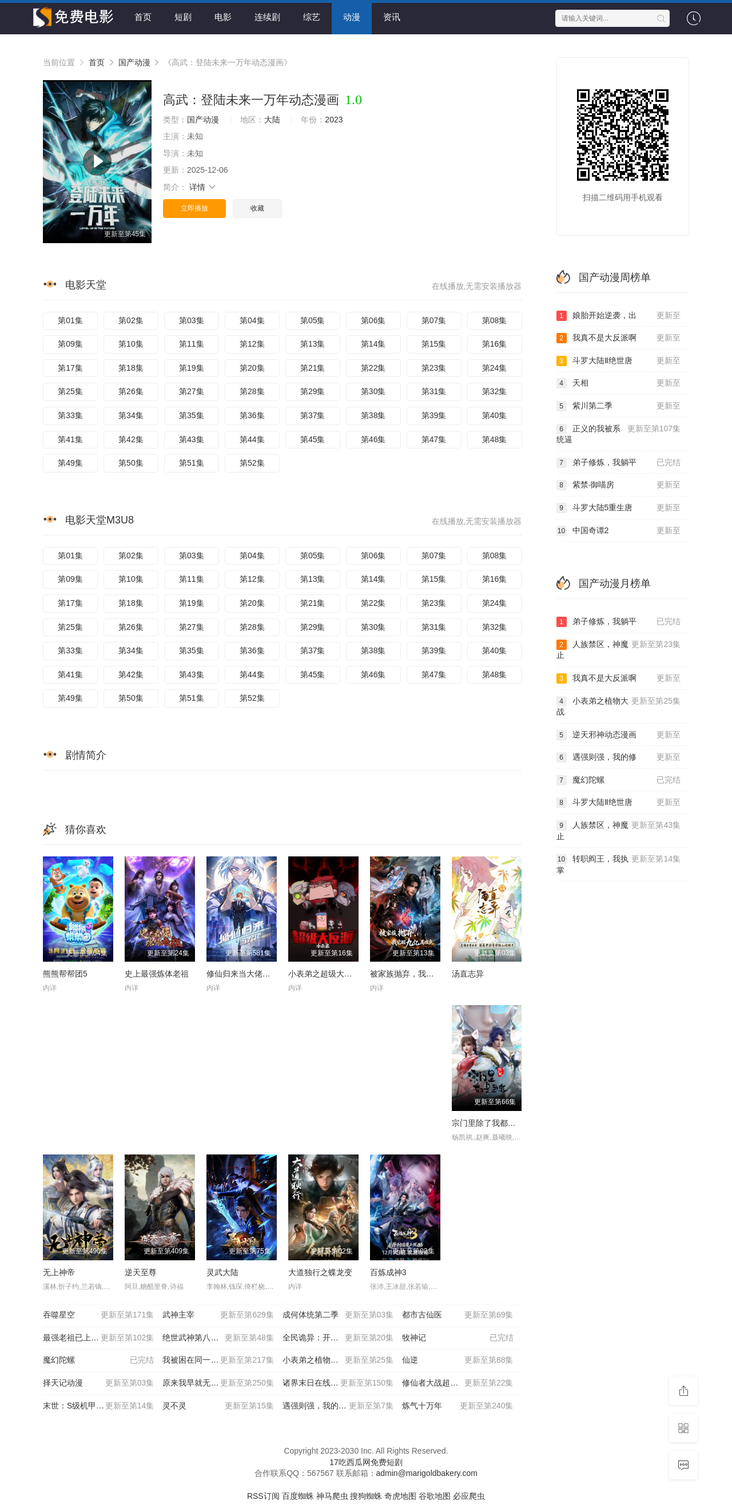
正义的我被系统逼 (618, 434)
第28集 (252, 391)
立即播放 (194, 208)
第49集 (70, 462)
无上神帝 (59, 1272)
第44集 (252, 439)
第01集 (70, 320)
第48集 (494, 439)
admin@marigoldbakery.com (427, 1473)
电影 (223, 17)
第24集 (494, 367)
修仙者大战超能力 (457, 1383)
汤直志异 (468, 973)
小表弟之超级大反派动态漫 (336, 973)
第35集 (191, 415)
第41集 (70, 439)
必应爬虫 (469, 1496)
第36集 (252, 415)
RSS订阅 (263, 1496)
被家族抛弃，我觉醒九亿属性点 (426, 973)
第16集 (494, 343)
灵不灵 (217, 1406)
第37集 (312, 415)
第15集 (434, 343)
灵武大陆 (222, 1272)
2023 (334, 119)
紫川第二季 (618, 406)
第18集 (131, 367)
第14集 (373, 343)
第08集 (494, 320)
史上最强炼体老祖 (157, 973)
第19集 (191, 367)
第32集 (494, 391)
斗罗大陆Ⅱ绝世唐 (618, 361)
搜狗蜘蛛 (366, 1496)
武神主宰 (217, 1315)
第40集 (494, 415)
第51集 (191, 462)
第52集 (252, 462)
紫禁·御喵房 (618, 485)
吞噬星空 (98, 1315)
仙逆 (457, 1360)
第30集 (373, 391)
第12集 (252, 343)
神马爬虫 (332, 1496)
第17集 (70, 367)
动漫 (351, 17)
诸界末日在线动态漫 (338, 1383)
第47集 (434, 439)
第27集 (191, 391)
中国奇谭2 (618, 531)
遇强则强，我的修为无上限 (338, 1406)
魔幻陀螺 (98, 1360)
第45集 (312, 439)
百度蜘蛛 (298, 1496)
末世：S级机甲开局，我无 (98, 1406)
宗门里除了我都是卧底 (492, 1123)
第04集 (252, 320)
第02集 (131, 320)
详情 (203, 187)
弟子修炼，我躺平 (618, 463)
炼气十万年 (457, 1406)
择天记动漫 (98, 1383)
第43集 (191, 439)
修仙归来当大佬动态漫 (246, 973)
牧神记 (457, 1338)
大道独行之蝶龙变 (320, 1272)
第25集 (70, 391)
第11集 (191, 343)
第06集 (373, 320)
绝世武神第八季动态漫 (217, 1338)
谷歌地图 (435, 1496)
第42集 (131, 439)
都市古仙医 (457, 1315)
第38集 (373, 415)
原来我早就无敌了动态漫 (217, 1383)
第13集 (312, 343)
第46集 (373, 439)
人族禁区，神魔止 (618, 649)
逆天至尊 (141, 1272)
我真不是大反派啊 (618, 338)
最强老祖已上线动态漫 (98, 1338)
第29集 (312, 391)
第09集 (70, 343)
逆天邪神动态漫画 (618, 735)
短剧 (183, 17)
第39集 (434, 415)
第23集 (434, 367)
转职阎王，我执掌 (618, 864)
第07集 (434, 320)
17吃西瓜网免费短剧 (366, 1462)
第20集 (252, 367)
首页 (143, 17)
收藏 (257, 208)
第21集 (312, 367)
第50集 (131, 462)
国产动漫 (134, 62)
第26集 (131, 391)
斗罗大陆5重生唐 (618, 508)
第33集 (70, 415)
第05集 (312, 320)
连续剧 (267, 17)
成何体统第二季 (338, 1315)
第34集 (131, 415)
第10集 (131, 343)
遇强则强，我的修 (618, 757)
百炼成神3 (388, 1272)
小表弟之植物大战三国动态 (338, 1360)
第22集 (373, 367)
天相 (618, 383)
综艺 (311, 17)
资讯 (391, 17)
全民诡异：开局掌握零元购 (338, 1338)
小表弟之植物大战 (618, 706)
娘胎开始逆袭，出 (618, 316)
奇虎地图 (400, 1496)
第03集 (191, 320)
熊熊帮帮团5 (65, 973)
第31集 (434, 391)
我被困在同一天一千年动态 (217, 1360)
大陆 (272, 119)
